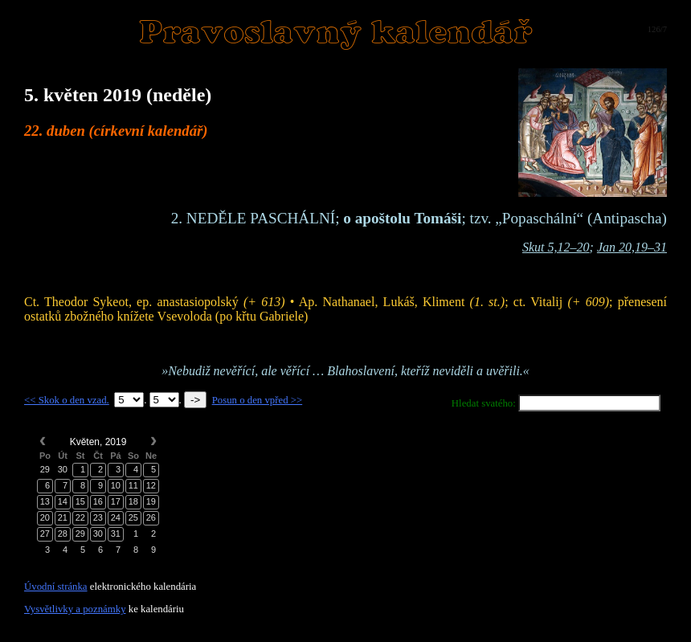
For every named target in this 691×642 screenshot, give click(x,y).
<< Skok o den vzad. (66, 400)
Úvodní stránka (56, 586)
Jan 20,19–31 (632, 247)
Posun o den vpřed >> (257, 400)
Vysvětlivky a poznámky (75, 609)
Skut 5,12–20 (556, 247)
